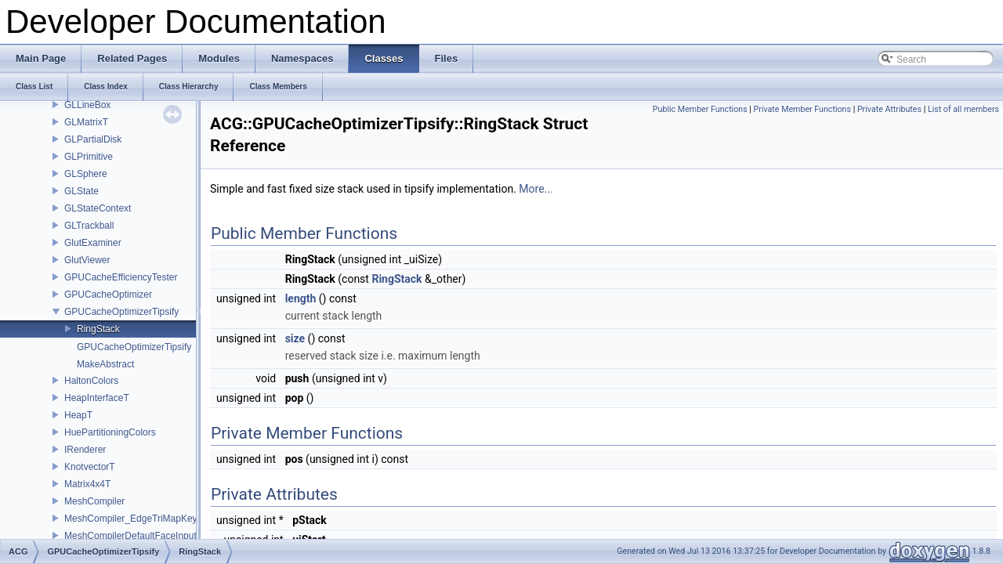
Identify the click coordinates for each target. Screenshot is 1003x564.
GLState (81, 191)
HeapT (78, 415)
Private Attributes (889, 109)
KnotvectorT (89, 466)
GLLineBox (87, 104)
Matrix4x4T (87, 484)
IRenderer (85, 449)
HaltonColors (91, 380)
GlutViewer (87, 260)
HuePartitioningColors (110, 432)
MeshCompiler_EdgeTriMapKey (130, 518)
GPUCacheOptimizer (108, 294)
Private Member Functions (802, 109)
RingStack (98, 329)
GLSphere (85, 173)
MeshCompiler (94, 501)
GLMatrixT (86, 122)
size (295, 338)
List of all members (963, 109)
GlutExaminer (92, 242)
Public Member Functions (700, 109)
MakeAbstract (105, 364)
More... (535, 189)
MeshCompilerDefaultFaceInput (130, 535)
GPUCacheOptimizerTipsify (121, 311)
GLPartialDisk (92, 139)
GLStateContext (97, 208)
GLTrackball (89, 225)
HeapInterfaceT (96, 397)
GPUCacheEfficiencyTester (121, 277)
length (301, 298)
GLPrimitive (88, 156)
